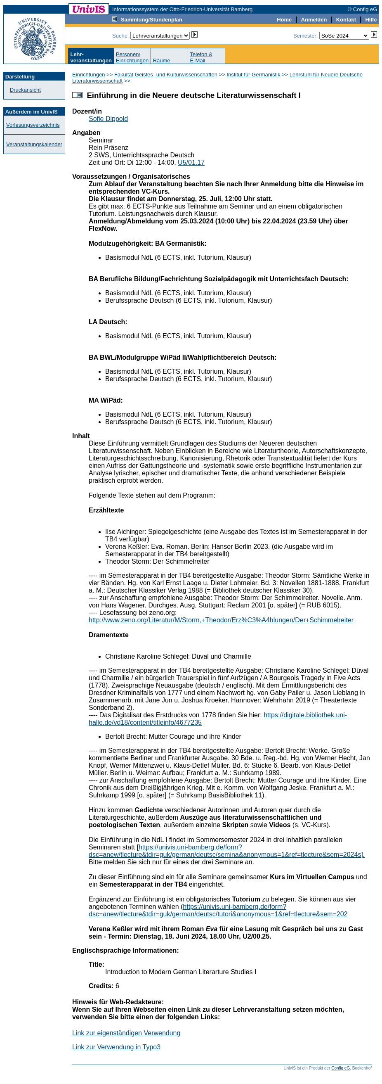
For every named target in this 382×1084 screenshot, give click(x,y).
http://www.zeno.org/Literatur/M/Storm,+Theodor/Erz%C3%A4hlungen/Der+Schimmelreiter (221, 620)
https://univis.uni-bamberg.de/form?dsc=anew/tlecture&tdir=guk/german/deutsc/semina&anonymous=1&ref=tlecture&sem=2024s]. (227, 851)
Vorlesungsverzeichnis (32, 125)
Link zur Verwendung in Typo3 (116, 1047)
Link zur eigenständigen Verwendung (126, 1033)
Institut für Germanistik (253, 74)
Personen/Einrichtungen (132, 57)
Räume (161, 60)
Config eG (340, 1068)
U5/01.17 (191, 162)
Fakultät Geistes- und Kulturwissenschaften (165, 74)
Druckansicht (25, 90)
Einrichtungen (88, 74)
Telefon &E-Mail (201, 57)
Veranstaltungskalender (34, 144)
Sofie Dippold (108, 118)
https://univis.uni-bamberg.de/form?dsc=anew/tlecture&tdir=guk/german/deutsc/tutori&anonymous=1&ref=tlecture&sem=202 (218, 910)
